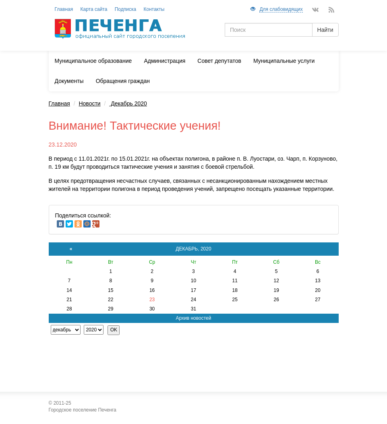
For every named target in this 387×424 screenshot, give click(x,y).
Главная (59, 103)
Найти (325, 30)
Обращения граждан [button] (123, 81)
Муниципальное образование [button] (93, 61)
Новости (89, 103)
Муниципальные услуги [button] (284, 61)
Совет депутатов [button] (219, 61)
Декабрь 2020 (128, 103)
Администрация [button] (164, 61)
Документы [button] (69, 81)
